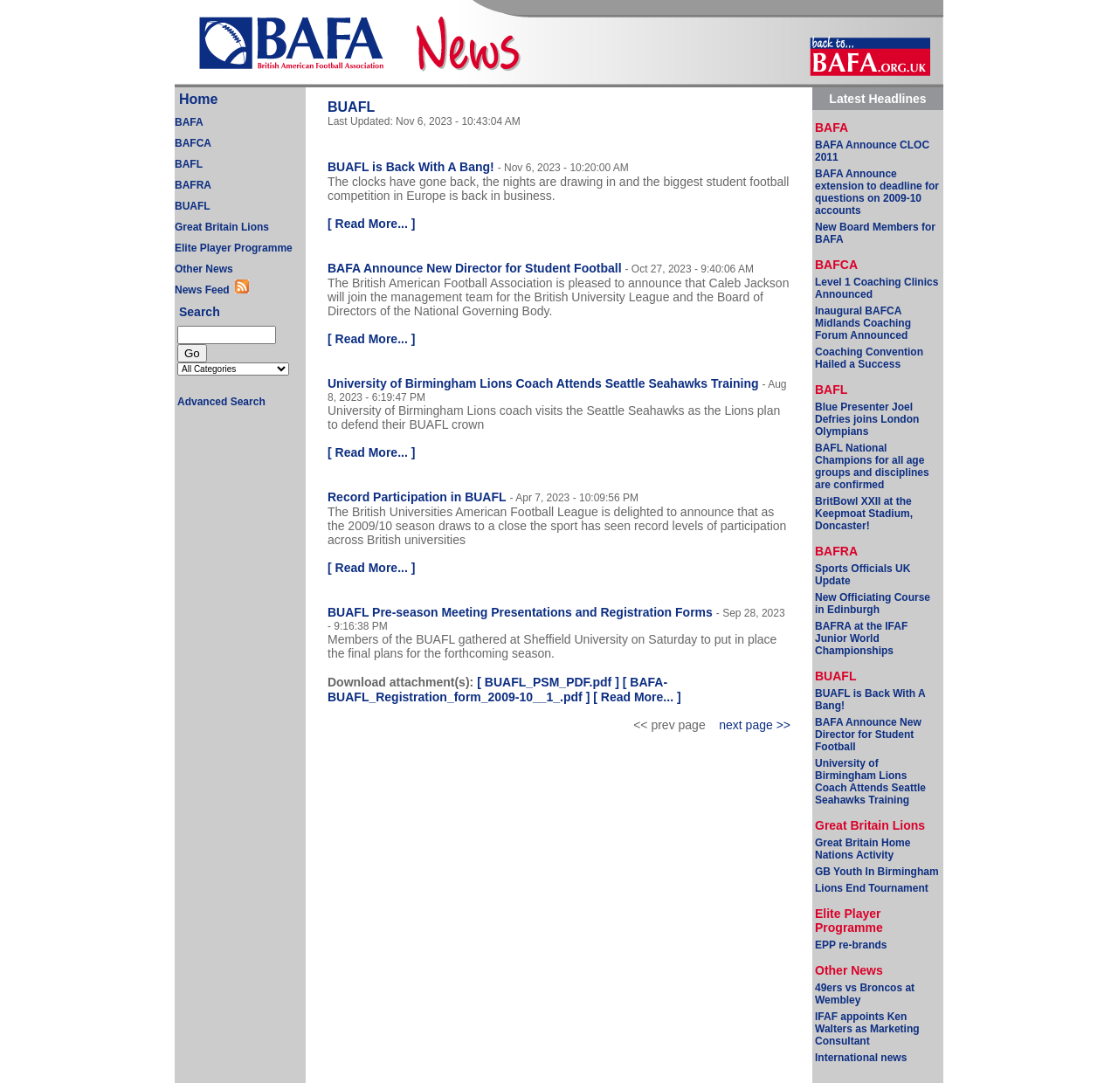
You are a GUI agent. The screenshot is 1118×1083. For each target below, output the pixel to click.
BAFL (189, 164)
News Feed (205, 290)
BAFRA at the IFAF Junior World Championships (861, 638)
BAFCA (193, 143)
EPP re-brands (851, 945)
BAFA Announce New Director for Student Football (475, 268)
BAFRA (193, 185)
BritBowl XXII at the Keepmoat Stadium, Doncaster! (864, 513)
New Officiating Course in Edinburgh (872, 603)
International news (861, 1058)
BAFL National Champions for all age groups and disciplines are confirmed (872, 466)
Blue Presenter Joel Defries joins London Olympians (867, 419)
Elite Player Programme (234, 248)
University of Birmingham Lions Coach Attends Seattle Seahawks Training (543, 383)
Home (198, 99)
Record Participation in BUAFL (417, 497)
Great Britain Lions (222, 227)
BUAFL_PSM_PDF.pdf (548, 682)
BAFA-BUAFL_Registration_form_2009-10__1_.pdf (497, 689)
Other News (204, 269)
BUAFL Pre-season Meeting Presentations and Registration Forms (520, 612)
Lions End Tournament (871, 888)
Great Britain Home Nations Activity (862, 849)
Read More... (371, 224)
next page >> (754, 725)
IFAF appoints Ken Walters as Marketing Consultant (867, 1029)
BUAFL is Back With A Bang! (411, 167)
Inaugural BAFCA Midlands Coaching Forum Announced (863, 323)
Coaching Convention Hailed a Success (869, 358)
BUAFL (192, 206)
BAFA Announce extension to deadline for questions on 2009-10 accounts (877, 192)
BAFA (189, 122)
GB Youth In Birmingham (877, 872)
